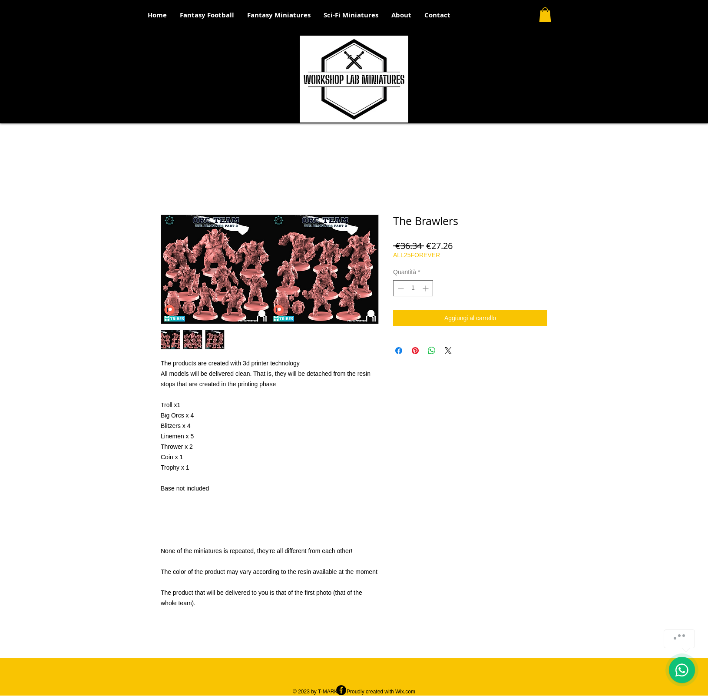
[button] (545, 14)
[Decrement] (399, 288)
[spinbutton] (413, 288)
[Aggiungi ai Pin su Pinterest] (415, 350)
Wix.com (405, 692)
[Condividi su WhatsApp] (432, 350)
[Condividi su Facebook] (399, 350)
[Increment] (426, 288)
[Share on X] (448, 350)
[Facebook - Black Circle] (341, 690)
